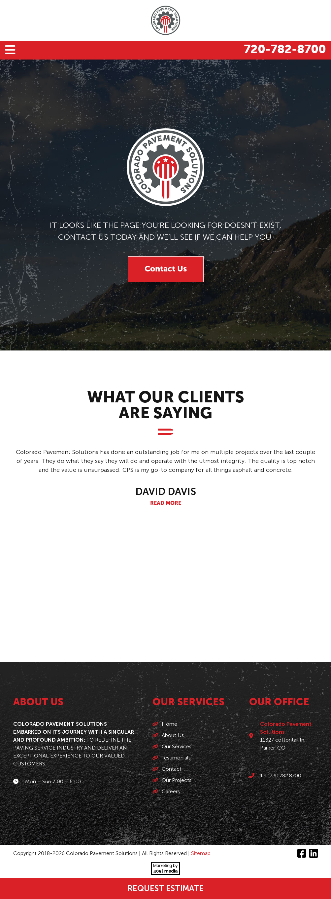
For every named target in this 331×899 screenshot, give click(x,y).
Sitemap (201, 853)
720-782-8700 (285, 50)
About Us (173, 735)
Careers (171, 791)
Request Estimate (165, 888)
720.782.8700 (285, 775)
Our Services (176, 746)
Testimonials (176, 758)
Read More (165, 503)
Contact (172, 769)
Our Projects (176, 780)
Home (169, 724)
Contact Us (166, 269)
